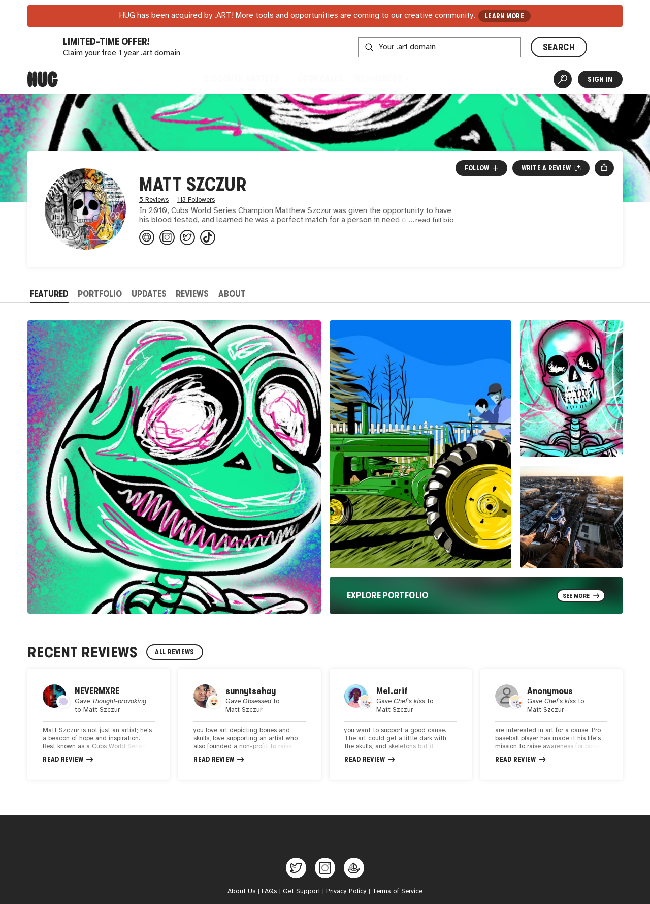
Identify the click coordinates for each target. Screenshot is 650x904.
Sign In (600, 79)
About (232, 294)
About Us (242, 896)
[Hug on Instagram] (325, 873)
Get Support (301, 896)
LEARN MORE (504, 16)
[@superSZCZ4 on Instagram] (167, 237)
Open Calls (321, 79)
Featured (49, 294)
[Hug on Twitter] (296, 873)
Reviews (192, 294)
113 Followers (196, 200)
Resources (381, 79)
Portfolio (100, 294)
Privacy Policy (346, 896)
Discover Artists (244, 79)
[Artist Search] (563, 79)
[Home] (42, 79)
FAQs (269, 896)
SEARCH (559, 47)
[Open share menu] (604, 168)
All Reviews (174, 652)
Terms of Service (397, 896)
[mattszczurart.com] (146, 237)
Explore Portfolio (388, 595)
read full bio (434, 220)
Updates (149, 294)
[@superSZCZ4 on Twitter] (187, 237)
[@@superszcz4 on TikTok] (207, 237)
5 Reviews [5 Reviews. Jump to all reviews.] (154, 200)
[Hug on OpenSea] (354, 873)
